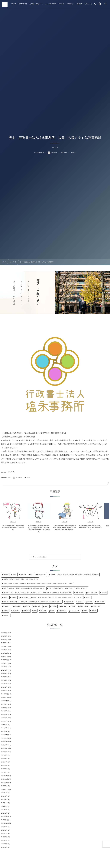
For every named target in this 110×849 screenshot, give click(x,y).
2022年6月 (4, 796)
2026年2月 (4, 646)
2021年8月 (4, 830)
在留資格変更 (24, 597)
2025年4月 (4, 680)
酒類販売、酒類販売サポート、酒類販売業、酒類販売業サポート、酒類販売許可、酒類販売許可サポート (33, 601)
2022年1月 (4, 813)
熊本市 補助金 (84, 606)
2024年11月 (4, 697)
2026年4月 (4, 639)
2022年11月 (4, 779)
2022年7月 (4, 792)
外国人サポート (41, 574)
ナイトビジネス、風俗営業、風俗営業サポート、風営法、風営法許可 (68, 588)
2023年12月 (4, 735)
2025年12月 (4, 653)
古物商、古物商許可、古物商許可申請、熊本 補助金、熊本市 (21, 579)
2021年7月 (4, 833)
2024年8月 (4, 707)
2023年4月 (4, 762)
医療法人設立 (96, 606)
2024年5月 (4, 718)
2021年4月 (4, 843)
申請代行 (80, 601)
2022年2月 (4, 809)
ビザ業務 (54, 606)
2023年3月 (4, 765)
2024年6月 (4, 714)
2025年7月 (4, 670)
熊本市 (15, 574)
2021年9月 (4, 826)
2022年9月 (4, 786)
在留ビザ (104, 592)
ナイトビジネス (74, 611)
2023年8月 (4, 748)
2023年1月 (4, 772)
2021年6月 (4, 837)
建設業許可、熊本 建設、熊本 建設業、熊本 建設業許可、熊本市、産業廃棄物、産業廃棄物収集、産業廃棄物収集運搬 (37, 592)
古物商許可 (7, 615)
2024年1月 (4, 731)
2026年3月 (4, 643)
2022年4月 (4, 803)
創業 (35, 611)
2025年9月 (4, 663)
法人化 (5, 597)
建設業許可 (16, 611)
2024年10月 (4, 700)
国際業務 (89, 601)
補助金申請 (27, 611)
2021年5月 (4, 840)
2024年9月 (4, 704)
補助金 (52, 611)
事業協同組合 (62, 611)
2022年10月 (4, 782)
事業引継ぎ (17, 606)
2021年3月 (4, 847)
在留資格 (14, 597)
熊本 (31, 574)
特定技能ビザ (69, 601)
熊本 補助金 (100, 601)
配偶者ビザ (7, 606)
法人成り (43, 611)
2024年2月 (4, 728)
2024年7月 (4, 711)
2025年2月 (4, 687)
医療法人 (6, 611)
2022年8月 (4, 789)
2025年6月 (4, 673)
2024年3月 (4, 724)
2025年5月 (4, 677)
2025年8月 (4, 666)
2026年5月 (4, 636)
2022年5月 (4, 799)
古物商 (85, 611)
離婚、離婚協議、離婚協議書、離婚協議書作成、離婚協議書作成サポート (24, 588)
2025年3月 (4, 683)
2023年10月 (4, 741)
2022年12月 (4, 775)
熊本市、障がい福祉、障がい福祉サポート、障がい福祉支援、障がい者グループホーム (57, 597)
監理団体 (63, 606)
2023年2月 (4, 769)
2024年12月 (4, 694)
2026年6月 (4, 632)
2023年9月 (4, 745)
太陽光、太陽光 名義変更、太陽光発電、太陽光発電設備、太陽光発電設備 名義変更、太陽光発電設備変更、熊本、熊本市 (38, 583)
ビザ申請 (72, 606)
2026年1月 (4, 649)
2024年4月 (4, 721)
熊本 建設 (37, 606)
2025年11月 (4, 656)
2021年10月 (4, 823)
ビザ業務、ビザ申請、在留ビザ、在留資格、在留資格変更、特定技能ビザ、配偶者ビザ (74, 574)
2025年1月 (4, 690)
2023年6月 (4, 755)
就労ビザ (88, 597)
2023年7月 (4, 752)
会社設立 (23, 574)
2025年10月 (4, 660)
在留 (46, 606)
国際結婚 (27, 606)
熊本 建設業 (79, 592)
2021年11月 (4, 820)
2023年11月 (4, 738)
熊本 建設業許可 (92, 592)
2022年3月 (4, 806)
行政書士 (6, 574)
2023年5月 (4, 758)
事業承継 (94, 611)
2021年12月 (4, 816)
